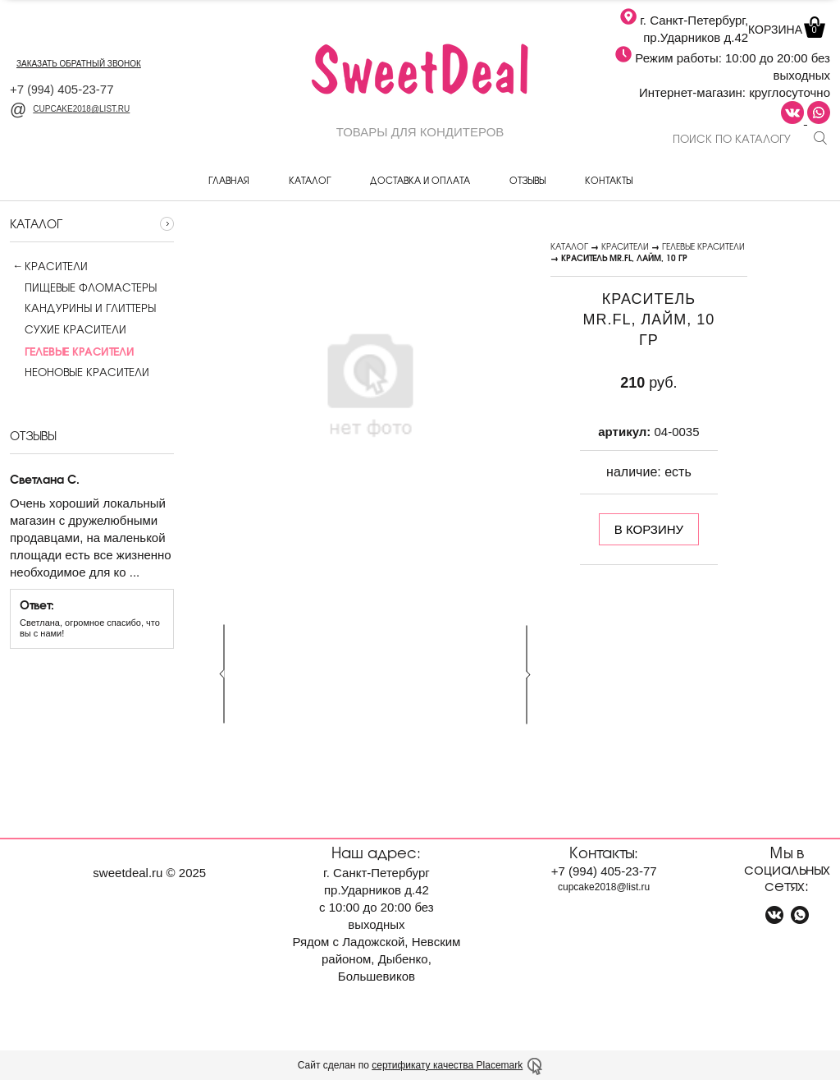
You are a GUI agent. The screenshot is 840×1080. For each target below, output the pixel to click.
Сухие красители (68, 329)
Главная (228, 179)
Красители (56, 266)
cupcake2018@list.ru (70, 108)
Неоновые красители (79, 372)
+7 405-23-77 (62, 89)
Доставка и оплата (420, 179)
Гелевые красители (703, 246)
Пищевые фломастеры (83, 287)
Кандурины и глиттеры (83, 308)
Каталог (310, 179)
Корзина (785, 29)
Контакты (608, 179)
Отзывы (527, 179)
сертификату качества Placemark (447, 1065)
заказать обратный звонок (78, 63)
